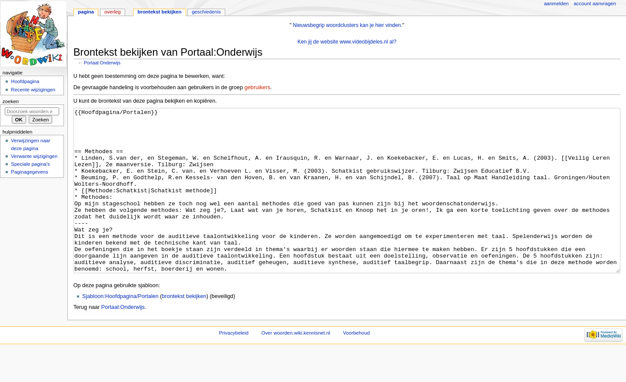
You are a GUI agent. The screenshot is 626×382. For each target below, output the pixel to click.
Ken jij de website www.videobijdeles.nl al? (346, 42)
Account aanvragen (595, 3)
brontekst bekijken (184, 329)
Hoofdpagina (25, 81)
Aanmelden (556, 3)
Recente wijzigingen (33, 89)
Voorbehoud (356, 365)
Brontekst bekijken (159, 11)
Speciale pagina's (30, 164)
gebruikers (257, 87)
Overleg (112, 11)
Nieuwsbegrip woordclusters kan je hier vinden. (348, 25)
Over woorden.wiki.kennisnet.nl (295, 365)
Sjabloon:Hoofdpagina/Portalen (120, 329)
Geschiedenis (206, 11)
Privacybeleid (234, 365)
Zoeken (11, 101)
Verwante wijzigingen (34, 156)
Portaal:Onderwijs (102, 62)
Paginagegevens (29, 171)
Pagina (86, 11)
